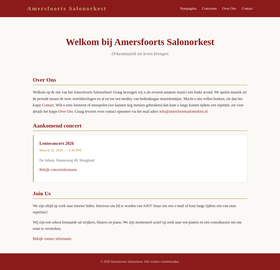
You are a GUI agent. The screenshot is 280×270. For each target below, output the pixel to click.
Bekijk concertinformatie (58, 170)
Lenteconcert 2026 (56, 143)
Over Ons (229, 8)
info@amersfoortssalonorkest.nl (183, 111)
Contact (247, 8)
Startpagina (188, 8)
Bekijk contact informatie (52, 239)
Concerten (209, 8)
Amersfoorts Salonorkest (67, 8)
